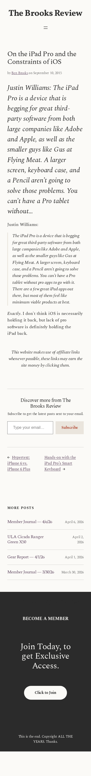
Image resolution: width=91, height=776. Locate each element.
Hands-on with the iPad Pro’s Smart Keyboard (60, 463)
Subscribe (69, 428)
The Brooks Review (45, 13)
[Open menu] (46, 28)
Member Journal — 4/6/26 (29, 521)
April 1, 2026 (74, 557)
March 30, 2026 (72, 572)
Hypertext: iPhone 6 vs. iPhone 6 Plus (18, 463)
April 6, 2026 (74, 522)
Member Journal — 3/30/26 (30, 572)
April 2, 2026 (78, 540)
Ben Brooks (19, 73)
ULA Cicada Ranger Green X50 (25, 539)
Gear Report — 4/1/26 (25, 557)
